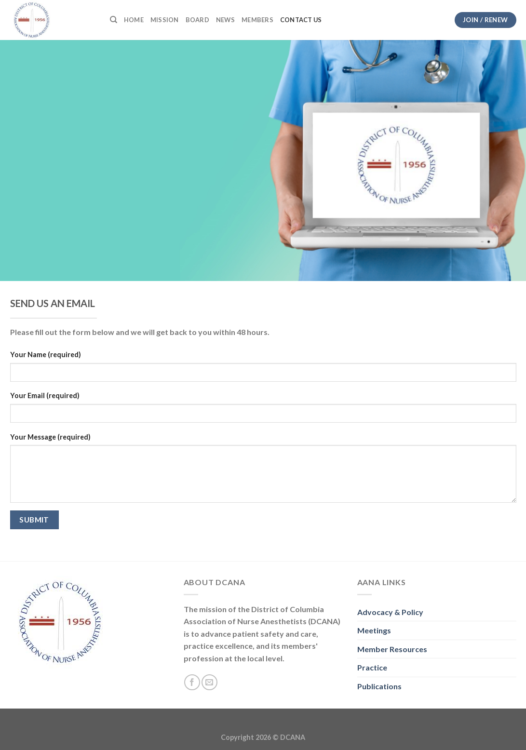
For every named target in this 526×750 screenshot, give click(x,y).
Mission (164, 20)
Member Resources (392, 649)
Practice (372, 667)
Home (134, 20)
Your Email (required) (45, 395)
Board (197, 20)
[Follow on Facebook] (192, 682)
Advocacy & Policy (390, 611)
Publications (379, 686)
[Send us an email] (209, 682)
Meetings (374, 630)
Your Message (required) (50, 437)
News (225, 20)
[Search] (113, 20)
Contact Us (301, 20)
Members (257, 20)
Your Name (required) (45, 354)
